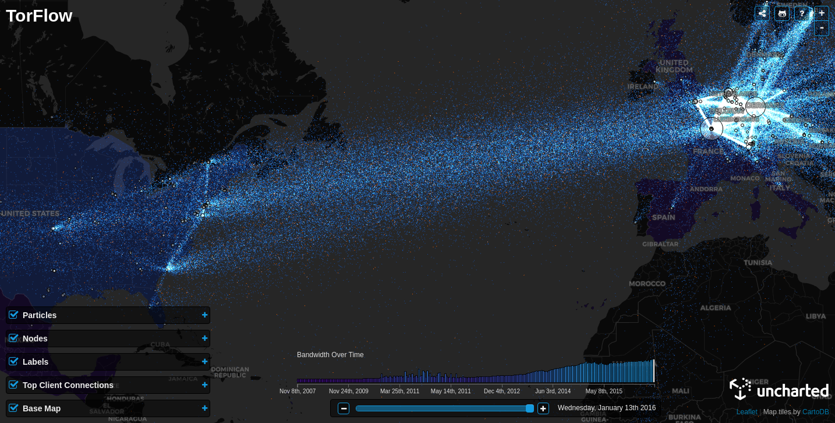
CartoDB (815, 412)
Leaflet (747, 412)
